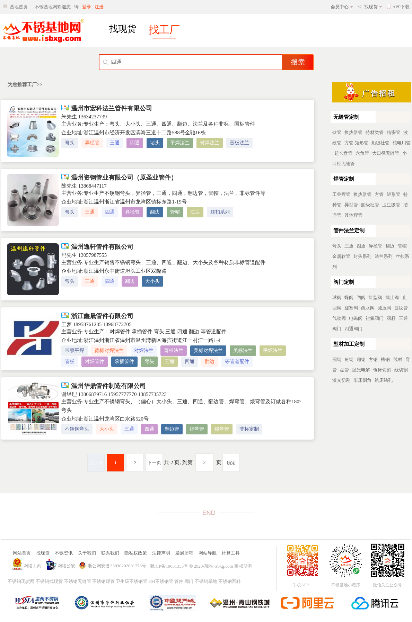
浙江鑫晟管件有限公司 (97, 316)
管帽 (175, 212)
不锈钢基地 (206, 581)
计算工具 (231, 553)
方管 (348, 142)
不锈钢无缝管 (77, 581)
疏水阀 (368, 307)
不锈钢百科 (229, 581)
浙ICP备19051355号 (169, 566)
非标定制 (249, 429)
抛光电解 (361, 369)
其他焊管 (353, 215)
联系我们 (110, 553)
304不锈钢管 (160, 581)
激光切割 (341, 380)
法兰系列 (384, 256)
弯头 (69, 142)
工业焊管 (341, 194)
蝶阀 (348, 297)
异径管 (92, 142)
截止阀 (392, 297)
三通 (115, 142)
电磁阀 (355, 318)
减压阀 (384, 307)
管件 (178, 581)
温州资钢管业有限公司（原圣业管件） (119, 177)
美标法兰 (243, 350)
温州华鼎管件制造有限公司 (103, 385)
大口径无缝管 (385, 153)
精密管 (393, 132)
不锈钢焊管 (103, 581)
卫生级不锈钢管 (131, 581)
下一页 (154, 462)
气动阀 (339, 318)
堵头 (155, 142)
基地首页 (19, 6)
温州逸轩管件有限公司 (97, 246)
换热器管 (353, 132)
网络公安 (67, 565)
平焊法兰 (180, 142)
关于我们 (87, 553)
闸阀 (361, 297)
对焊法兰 (209, 142)
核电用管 (402, 142)
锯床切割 (382, 369)
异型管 (351, 204)
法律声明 (161, 553)
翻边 (155, 212)
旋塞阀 (351, 307)
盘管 (344, 369)
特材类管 (375, 132)
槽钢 (385, 359)
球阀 (336, 297)
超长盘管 (343, 153)
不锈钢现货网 (21, 581)
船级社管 (380, 142)
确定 (231, 462)
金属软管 (341, 256)
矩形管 (361, 142)
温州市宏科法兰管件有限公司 (106, 108)
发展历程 (184, 553)
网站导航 (208, 553)
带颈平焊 (74, 350)
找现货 (371, 6)
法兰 (195, 212)
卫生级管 (391, 204)
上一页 (96, 462)
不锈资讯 (64, 553)
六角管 (362, 153)
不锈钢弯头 (77, 429)
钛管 (336, 132)
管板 (69, 361)
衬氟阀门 (375, 318)
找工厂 (164, 29)
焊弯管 (197, 429)
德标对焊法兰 (109, 350)
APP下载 (401, 6)
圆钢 (336, 359)
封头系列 (362, 256)
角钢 (348, 359)
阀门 (188, 581)
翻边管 (172, 429)
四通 (135, 142)
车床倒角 (362, 380)
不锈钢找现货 (49, 581)
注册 (99, 6)
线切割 (401, 369)
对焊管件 (94, 361)
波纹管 (401, 307)
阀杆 (391, 318)
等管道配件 (237, 361)
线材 (397, 359)
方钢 (373, 359)
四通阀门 (353, 328)
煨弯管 (221, 429)
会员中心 (340, 6)
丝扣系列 (220, 212)
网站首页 (22, 553)
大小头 (152, 281)
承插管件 (124, 361)
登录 (86, 6)
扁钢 (361, 359)
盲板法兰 (239, 142)
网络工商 (33, 565)
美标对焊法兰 (208, 350)
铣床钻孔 (384, 380)
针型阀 (375, 297)
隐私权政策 (135, 553)
